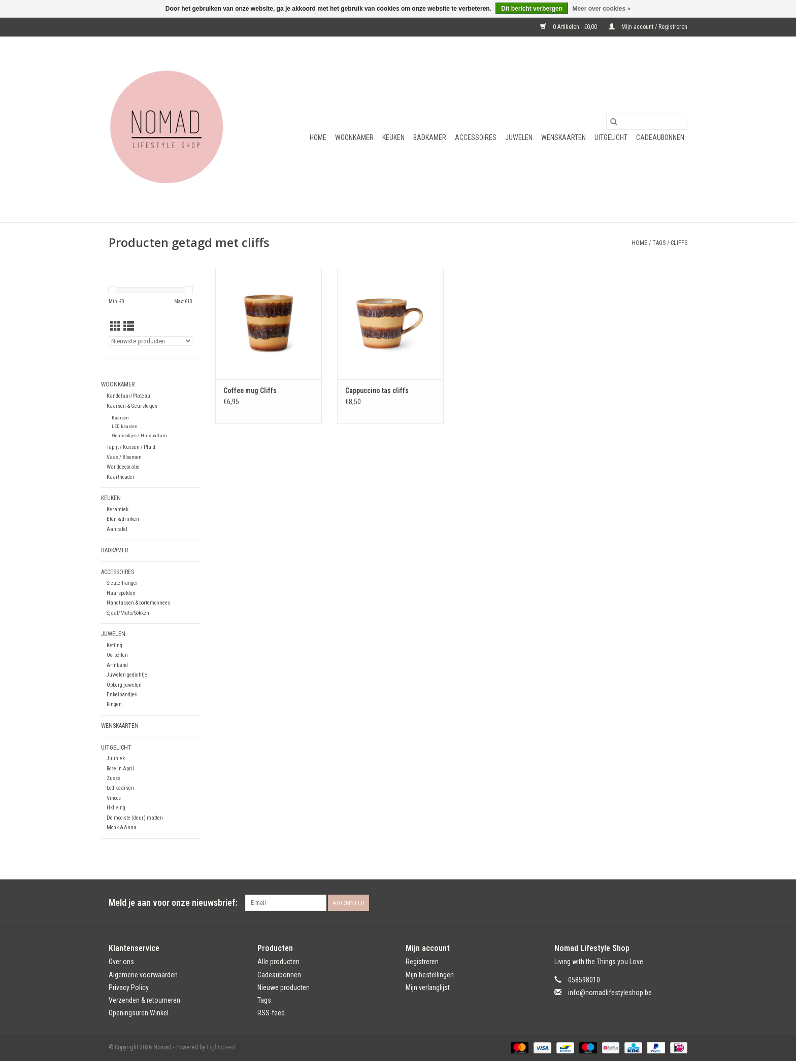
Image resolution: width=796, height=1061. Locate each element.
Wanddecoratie (123, 467)
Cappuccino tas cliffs (377, 390)
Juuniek (116, 758)
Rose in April (120, 768)
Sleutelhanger (122, 583)
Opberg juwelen (124, 685)
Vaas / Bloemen (124, 457)
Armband (117, 665)
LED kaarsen (125, 426)
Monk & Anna (122, 827)
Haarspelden (121, 593)
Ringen (114, 704)
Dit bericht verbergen (531, 8)
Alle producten (278, 962)
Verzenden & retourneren (144, 1000)
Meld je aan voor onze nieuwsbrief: (173, 902)
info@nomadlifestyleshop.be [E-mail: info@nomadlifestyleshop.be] (610, 992)
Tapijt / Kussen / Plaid (131, 447)
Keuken (393, 137)
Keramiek (117, 509)
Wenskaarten (563, 137)
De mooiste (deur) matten (135, 818)
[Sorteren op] (150, 341)
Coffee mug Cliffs (250, 390)
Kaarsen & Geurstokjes (132, 406)
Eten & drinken (123, 519)
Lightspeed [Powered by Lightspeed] (221, 1047)
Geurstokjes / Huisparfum (139, 435)
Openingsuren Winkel (139, 1013)
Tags (659, 242)
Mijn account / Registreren (648, 26)
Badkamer (429, 137)
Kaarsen (120, 417)
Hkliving (116, 807)
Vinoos (114, 798)
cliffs (679, 242)
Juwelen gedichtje (127, 674)
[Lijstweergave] (128, 327)
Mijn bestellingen (430, 975)
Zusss (113, 778)
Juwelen (519, 137)
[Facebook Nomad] (661, 903)
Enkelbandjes (122, 694)
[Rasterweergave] (115, 327)
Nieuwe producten (283, 987)
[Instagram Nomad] (679, 903)
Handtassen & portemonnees (138, 602)
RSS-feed (271, 1013)
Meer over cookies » (601, 8)
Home (318, 137)
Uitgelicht (610, 137)
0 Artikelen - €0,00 (569, 26)
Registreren (422, 962)
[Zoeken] (646, 122)
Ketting (114, 645)
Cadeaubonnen (660, 137)
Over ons (121, 962)
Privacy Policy (129, 987)
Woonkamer (354, 137)
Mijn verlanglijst (428, 987)
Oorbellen (117, 655)
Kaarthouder (121, 477)
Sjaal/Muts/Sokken (128, 613)
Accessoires (475, 137)
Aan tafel (117, 529)
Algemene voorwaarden (143, 975)
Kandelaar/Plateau (128, 396)
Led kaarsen (120, 788)
